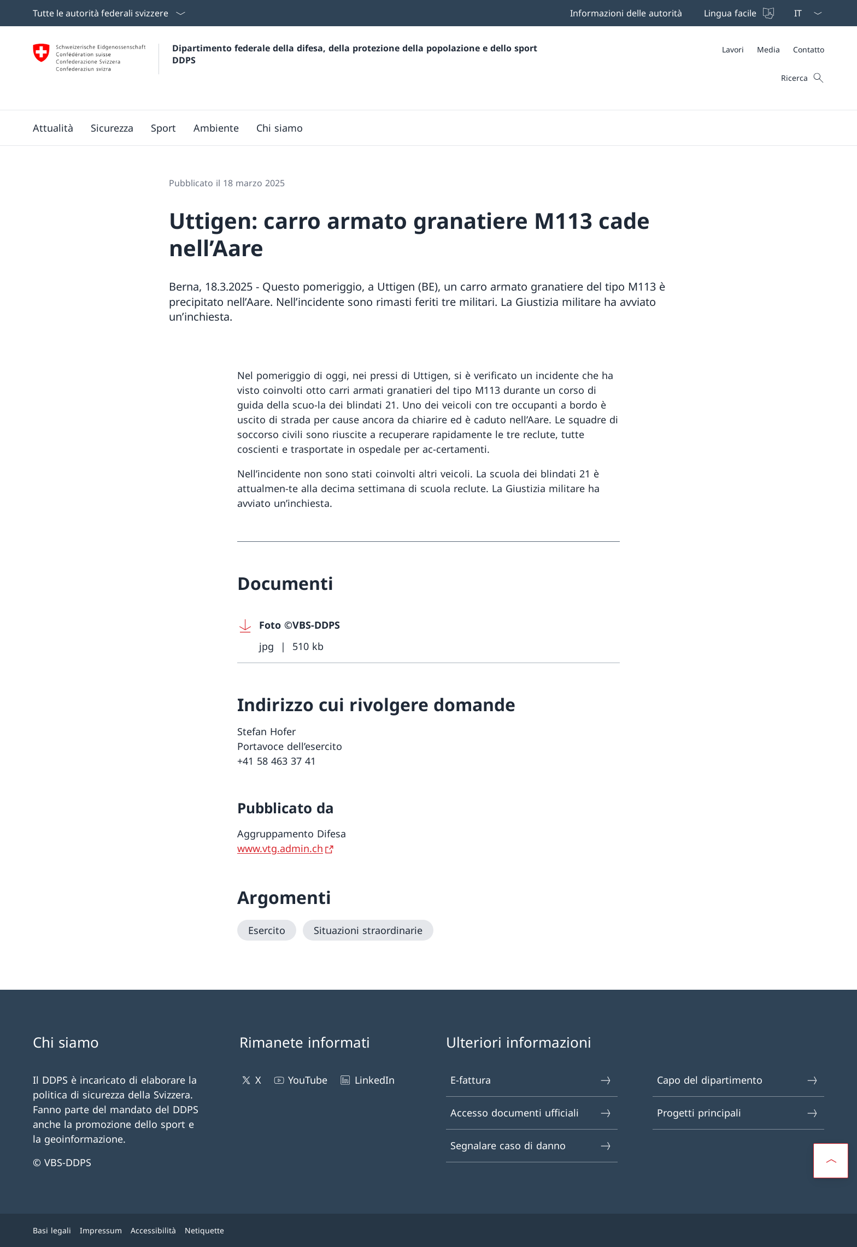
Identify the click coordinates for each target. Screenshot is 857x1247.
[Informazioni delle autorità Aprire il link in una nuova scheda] (624, 13)
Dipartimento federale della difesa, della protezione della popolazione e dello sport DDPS (356, 54)
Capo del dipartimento (738, 1080)
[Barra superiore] (671, 13)
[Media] (768, 49)
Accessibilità (153, 1230)
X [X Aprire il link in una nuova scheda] (250, 1080)
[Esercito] (266, 930)
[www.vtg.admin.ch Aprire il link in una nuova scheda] (286, 848)
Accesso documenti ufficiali (531, 1113)
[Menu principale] (419, 127)
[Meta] (773, 49)
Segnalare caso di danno (531, 1146)
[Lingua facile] (738, 13)
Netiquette (204, 1230)
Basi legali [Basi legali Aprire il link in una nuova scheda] (52, 1230)
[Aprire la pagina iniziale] (286, 68)
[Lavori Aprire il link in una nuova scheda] (732, 49)
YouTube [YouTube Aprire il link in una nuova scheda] (299, 1080)
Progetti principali (738, 1113)
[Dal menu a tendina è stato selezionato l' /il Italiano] (804, 13)
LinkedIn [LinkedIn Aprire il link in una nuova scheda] (366, 1080)
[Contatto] (808, 49)
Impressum (101, 1230)
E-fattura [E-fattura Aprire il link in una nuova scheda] (531, 1080)
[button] (53, 127)
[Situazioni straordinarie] (368, 930)
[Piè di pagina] (428, 1230)
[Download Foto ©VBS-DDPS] (428, 636)
